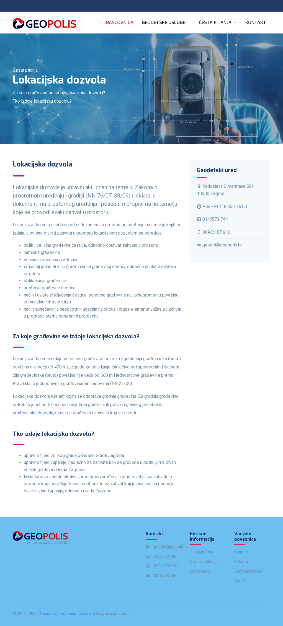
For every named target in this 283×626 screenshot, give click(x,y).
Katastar (241, 561)
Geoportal (242, 552)
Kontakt (255, 22)
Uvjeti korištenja (204, 561)
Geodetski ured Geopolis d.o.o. (66, 613)
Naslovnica (119, 22)
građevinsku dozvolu (33, 412)
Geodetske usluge (166, 22)
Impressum (200, 571)
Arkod (239, 581)
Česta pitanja (218, 22)
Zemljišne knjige (248, 571)
